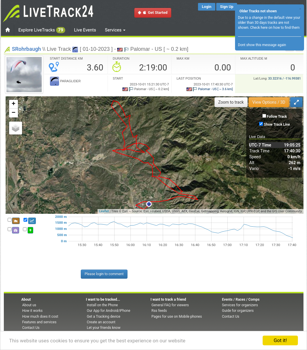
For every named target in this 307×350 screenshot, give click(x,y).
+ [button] (13, 104)
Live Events (85, 30)
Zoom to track (231, 102)
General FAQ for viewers (170, 305)
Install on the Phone (102, 305)
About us (29, 305)
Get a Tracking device (103, 316)
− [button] (13, 113)
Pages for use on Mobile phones (177, 316)
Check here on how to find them (274, 28)
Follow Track (277, 117)
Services (115, 30)
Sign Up (226, 6)
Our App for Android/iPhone (108, 311)
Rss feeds (159, 311)
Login (207, 6)
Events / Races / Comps (241, 299)
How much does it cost (40, 316)
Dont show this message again (262, 45)
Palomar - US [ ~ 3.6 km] (210, 89)
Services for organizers (240, 305)
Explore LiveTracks (42, 30)
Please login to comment (104, 274)
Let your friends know (103, 328)
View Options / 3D (268, 102)
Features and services (39, 322)
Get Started (152, 12)
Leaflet (104, 211)
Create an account (101, 322)
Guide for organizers (238, 311)
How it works (32, 311)
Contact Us (31, 328)
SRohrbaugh (26, 49)
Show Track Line (277, 124)
